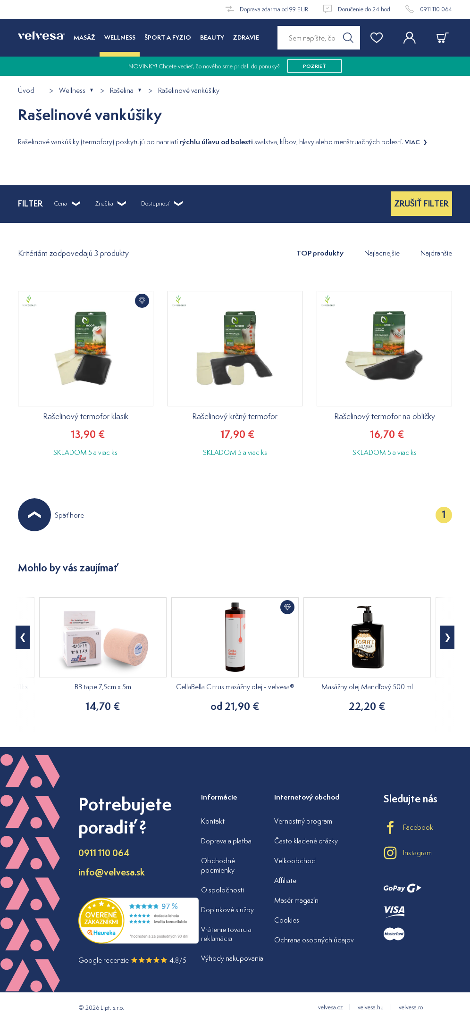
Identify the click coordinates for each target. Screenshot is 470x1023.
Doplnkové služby (227, 909)
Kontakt (213, 821)
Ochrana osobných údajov (314, 939)
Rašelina (122, 91)
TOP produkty (320, 253)
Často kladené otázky (306, 840)
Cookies (286, 920)
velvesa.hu (371, 1007)
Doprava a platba (226, 840)
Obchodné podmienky (218, 865)
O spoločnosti (222, 889)
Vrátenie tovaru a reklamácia (226, 934)
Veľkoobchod (295, 860)
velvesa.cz (330, 1007)
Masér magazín (296, 900)
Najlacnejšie (382, 252)
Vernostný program (303, 821)
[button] (447, 637)
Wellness (72, 91)
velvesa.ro (411, 1007)
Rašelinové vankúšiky (188, 91)
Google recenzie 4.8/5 (132, 960)
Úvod (26, 91)
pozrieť (314, 66)
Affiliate (285, 880)
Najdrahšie (436, 252)
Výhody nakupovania (232, 958)
